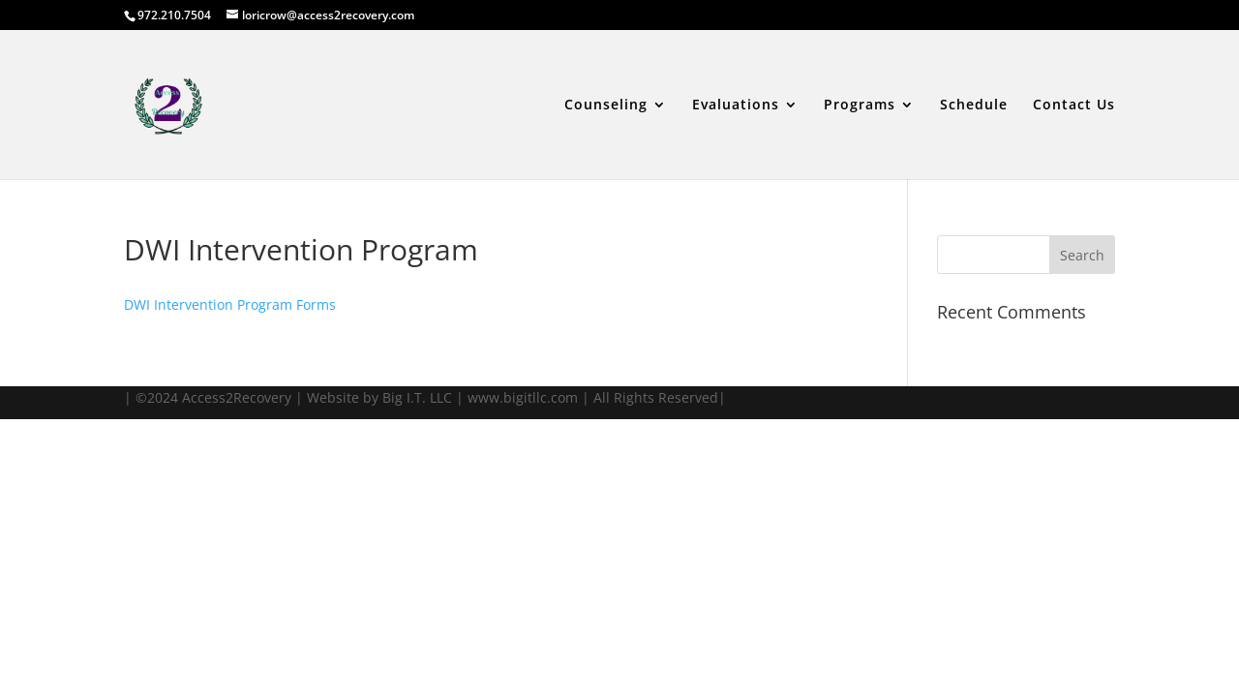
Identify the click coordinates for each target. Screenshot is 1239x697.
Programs (859, 105)
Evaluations (735, 105)
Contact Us (1074, 105)
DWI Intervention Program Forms (230, 304)
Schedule (974, 105)
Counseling (606, 105)
